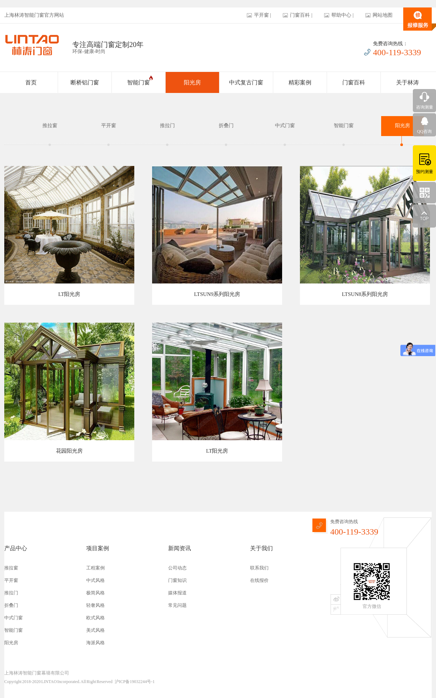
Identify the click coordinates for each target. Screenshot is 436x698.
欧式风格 (95, 617)
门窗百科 (353, 82)
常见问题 (177, 605)
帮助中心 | (342, 15)
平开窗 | (262, 15)
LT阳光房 (69, 294)
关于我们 (261, 548)
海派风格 (95, 642)
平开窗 (108, 125)
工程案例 (95, 568)
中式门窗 (285, 125)
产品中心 (15, 548)
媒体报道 (177, 592)
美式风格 (95, 630)
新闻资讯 (179, 548)
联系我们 (259, 568)
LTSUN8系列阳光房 (365, 294)
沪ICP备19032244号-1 (135, 681)
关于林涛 (407, 82)
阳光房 (192, 82)
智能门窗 (140, 80)
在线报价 (259, 580)
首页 (31, 82)
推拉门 (167, 125)
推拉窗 (49, 125)
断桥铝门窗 (85, 82)
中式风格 (95, 580)
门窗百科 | (301, 15)
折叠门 (226, 125)
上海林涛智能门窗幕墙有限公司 (36, 673)
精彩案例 (300, 82)
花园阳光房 (69, 451)
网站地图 (383, 15)
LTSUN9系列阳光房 (217, 294)
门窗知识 (177, 580)
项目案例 (97, 548)
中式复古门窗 (246, 82)
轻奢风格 (95, 605)
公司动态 (177, 568)
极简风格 (95, 592)
